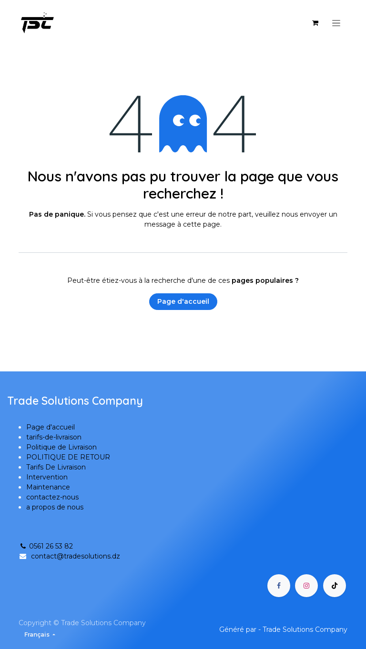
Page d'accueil (183, 301)
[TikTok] (334, 585)
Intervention (47, 477)
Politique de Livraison (61, 447)
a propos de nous (54, 507)
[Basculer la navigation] (336, 23)
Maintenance (48, 487)
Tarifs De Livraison (56, 467)
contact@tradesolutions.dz (75, 556)
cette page (201, 224)
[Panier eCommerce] (315, 22)
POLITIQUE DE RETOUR (68, 457)
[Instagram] (306, 585)
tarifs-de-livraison (53, 437)
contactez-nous (52, 497)
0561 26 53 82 (46, 546)
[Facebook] (278, 585)
